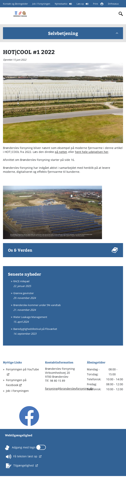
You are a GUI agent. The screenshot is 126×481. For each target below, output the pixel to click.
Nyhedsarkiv (61, 3)
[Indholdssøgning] (121, 14)
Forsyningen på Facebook (16, 382)
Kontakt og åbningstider (15, 3)
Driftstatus (113, 3)
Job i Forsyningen (41, 3)
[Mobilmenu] (6, 13)
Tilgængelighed (20, 465)
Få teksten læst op (22, 456)
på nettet (61, 152)
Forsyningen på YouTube (22, 369)
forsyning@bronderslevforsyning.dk (69, 388)
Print (96, 3)
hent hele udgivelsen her (91, 152)
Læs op (81, 3)
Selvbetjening (83, 33)
